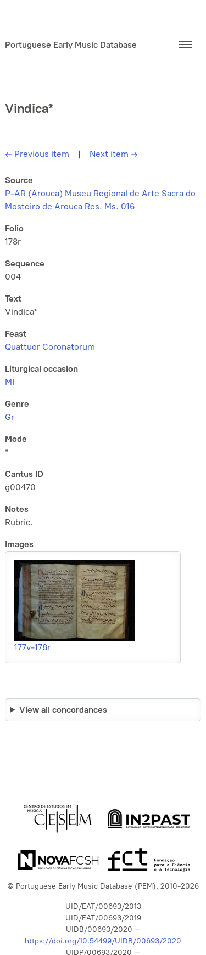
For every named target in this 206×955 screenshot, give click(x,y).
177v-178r (32, 647)
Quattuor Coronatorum (50, 347)
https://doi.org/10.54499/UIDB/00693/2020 (103, 941)
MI (9, 382)
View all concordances (63, 709)
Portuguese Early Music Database (71, 44)
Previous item (37, 154)
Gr (9, 417)
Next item (114, 154)
